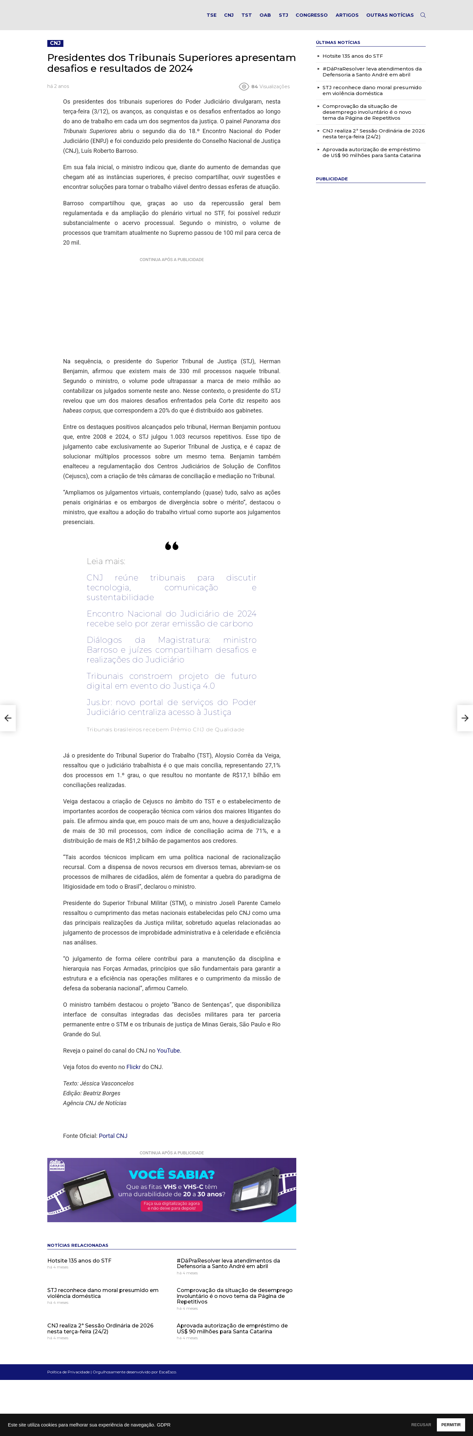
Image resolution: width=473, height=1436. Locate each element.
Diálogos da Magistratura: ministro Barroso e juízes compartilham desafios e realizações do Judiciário (172, 656)
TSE (211, 18)
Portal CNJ (113, 1142)
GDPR (163, 1424)
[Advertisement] (172, 313)
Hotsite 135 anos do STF (79, 1267)
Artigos (347, 18)
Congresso (312, 18)
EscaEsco (167, 1378)
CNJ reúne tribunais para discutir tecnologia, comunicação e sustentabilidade (172, 594)
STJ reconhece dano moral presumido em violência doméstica (103, 1300)
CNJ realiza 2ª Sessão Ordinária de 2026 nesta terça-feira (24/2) (100, 1335)
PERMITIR (444, 1425)
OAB (265, 18)
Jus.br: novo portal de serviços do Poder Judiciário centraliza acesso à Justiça (172, 714)
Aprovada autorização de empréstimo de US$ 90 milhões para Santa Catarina (232, 1335)
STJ (283, 18)
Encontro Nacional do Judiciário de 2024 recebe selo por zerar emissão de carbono (172, 625)
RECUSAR (400, 1425)
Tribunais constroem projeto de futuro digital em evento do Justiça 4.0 (172, 688)
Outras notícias (390, 18)
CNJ (229, 18)
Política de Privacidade (68, 1378)
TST (246, 18)
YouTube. (169, 1057)
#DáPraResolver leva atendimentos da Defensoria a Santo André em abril (228, 1270)
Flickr (133, 1073)
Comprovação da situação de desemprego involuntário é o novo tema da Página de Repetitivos (235, 1303)
